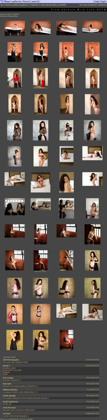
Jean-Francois (9, 408)
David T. (6, 366)
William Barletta (10, 390)
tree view (83, 5)
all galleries (23, 5)
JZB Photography (11, 360)
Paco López (8, 378)
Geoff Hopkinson (10, 402)
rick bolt (6, 414)
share (13, 357)
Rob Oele (7, 384)
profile (15, 5)
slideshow (103, 5)
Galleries (34, 5)
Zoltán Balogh (9, 396)
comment (6, 357)
